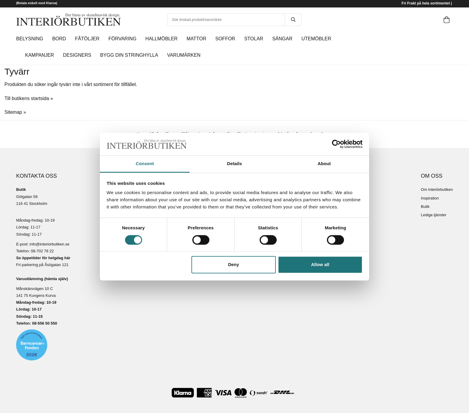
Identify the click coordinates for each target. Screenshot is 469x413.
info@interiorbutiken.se (49, 244)
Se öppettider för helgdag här (43, 258)
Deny (233, 264)
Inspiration (430, 198)
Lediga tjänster (433, 215)
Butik (425, 206)
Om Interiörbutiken (437, 189)
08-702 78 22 (42, 251)
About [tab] (324, 163)
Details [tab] (234, 163)
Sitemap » (15, 112)
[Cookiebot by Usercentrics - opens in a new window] (336, 143)
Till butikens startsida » (28, 98)
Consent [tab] (145, 163)
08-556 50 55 (43, 323)
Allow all (320, 264)
